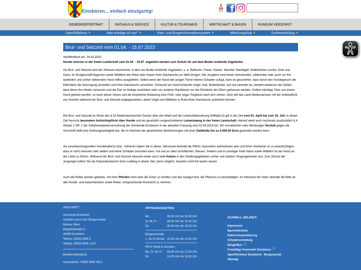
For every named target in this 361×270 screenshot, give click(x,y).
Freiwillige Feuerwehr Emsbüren (252, 249)
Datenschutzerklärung (242, 235)
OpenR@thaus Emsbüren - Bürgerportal (254, 254)
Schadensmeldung (240, 240)
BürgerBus (237, 245)
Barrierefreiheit (238, 230)
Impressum (235, 225)
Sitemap (233, 259)
